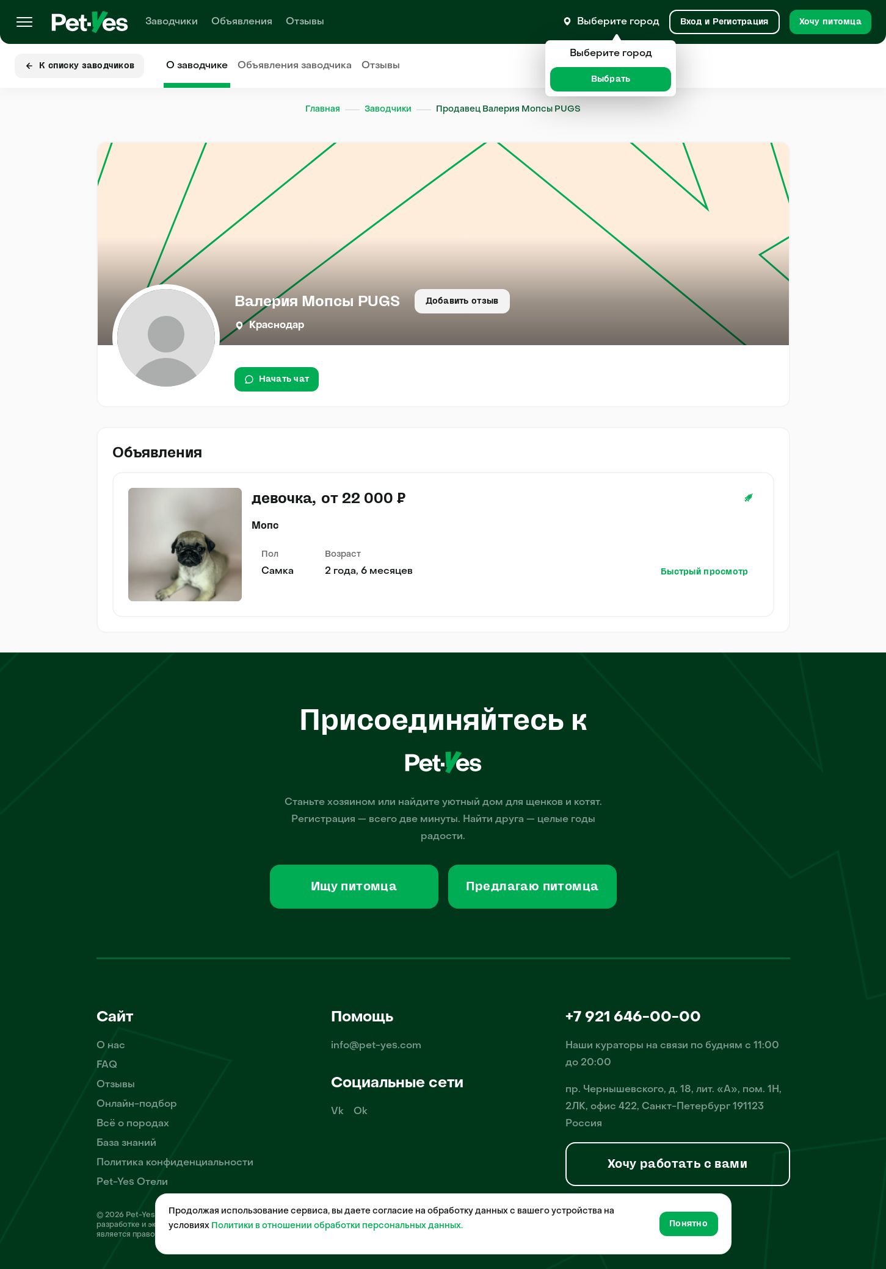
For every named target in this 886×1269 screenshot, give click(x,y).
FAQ (106, 1065)
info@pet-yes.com (376, 1046)
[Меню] (24, 22)
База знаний (126, 1143)
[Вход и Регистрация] (724, 22)
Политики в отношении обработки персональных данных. (337, 1226)
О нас (110, 1046)
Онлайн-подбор (136, 1104)
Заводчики (171, 22)
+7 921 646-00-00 (633, 1017)
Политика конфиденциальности (174, 1163)
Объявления (241, 22)
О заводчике (197, 66)
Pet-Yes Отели (132, 1182)
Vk (337, 1112)
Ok (361, 1112)
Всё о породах (132, 1124)
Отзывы (305, 22)
